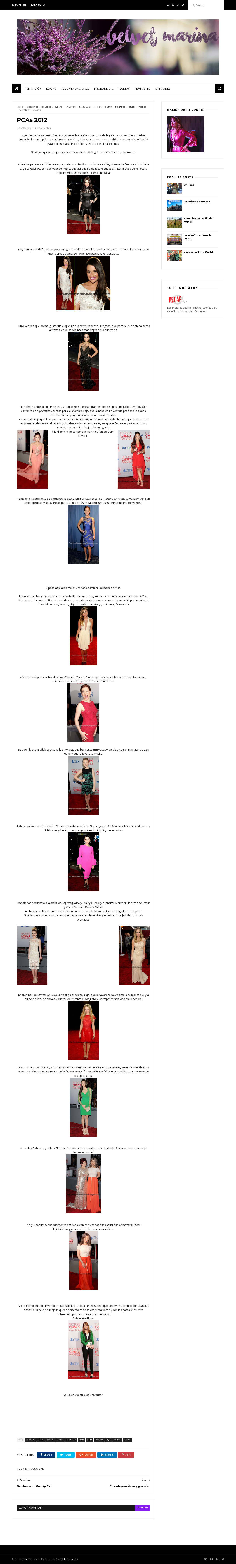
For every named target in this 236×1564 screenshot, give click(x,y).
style (132, 107)
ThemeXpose (31, 1559)
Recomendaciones (75, 88)
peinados (120, 107)
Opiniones (163, 88)
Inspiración (33, 88)
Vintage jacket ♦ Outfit (198, 251)
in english (19, 5)
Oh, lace (189, 184)
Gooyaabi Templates (67, 1559)
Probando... (103, 88)
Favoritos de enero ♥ (197, 201)
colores (46, 107)
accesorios (32, 107)
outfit (108, 107)
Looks (51, 88)
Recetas (124, 88)
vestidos (143, 107)
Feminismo (142, 88)
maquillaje (85, 107)
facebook (142, 1508)
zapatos (24, 110)
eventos (59, 107)
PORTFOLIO (37, 5)
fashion (71, 107)
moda (98, 107)
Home (20, 107)
